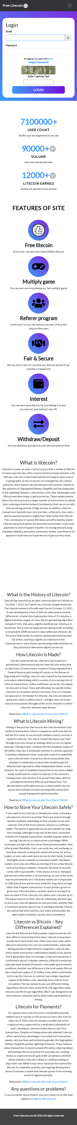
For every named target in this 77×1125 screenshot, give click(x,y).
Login (38, 90)
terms (50, 59)
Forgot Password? (38, 62)
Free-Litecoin (15, 5)
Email (9, 31)
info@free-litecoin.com (43, 1098)
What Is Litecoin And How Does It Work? (45, 713)
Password (11, 45)
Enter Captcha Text (38, 76)
